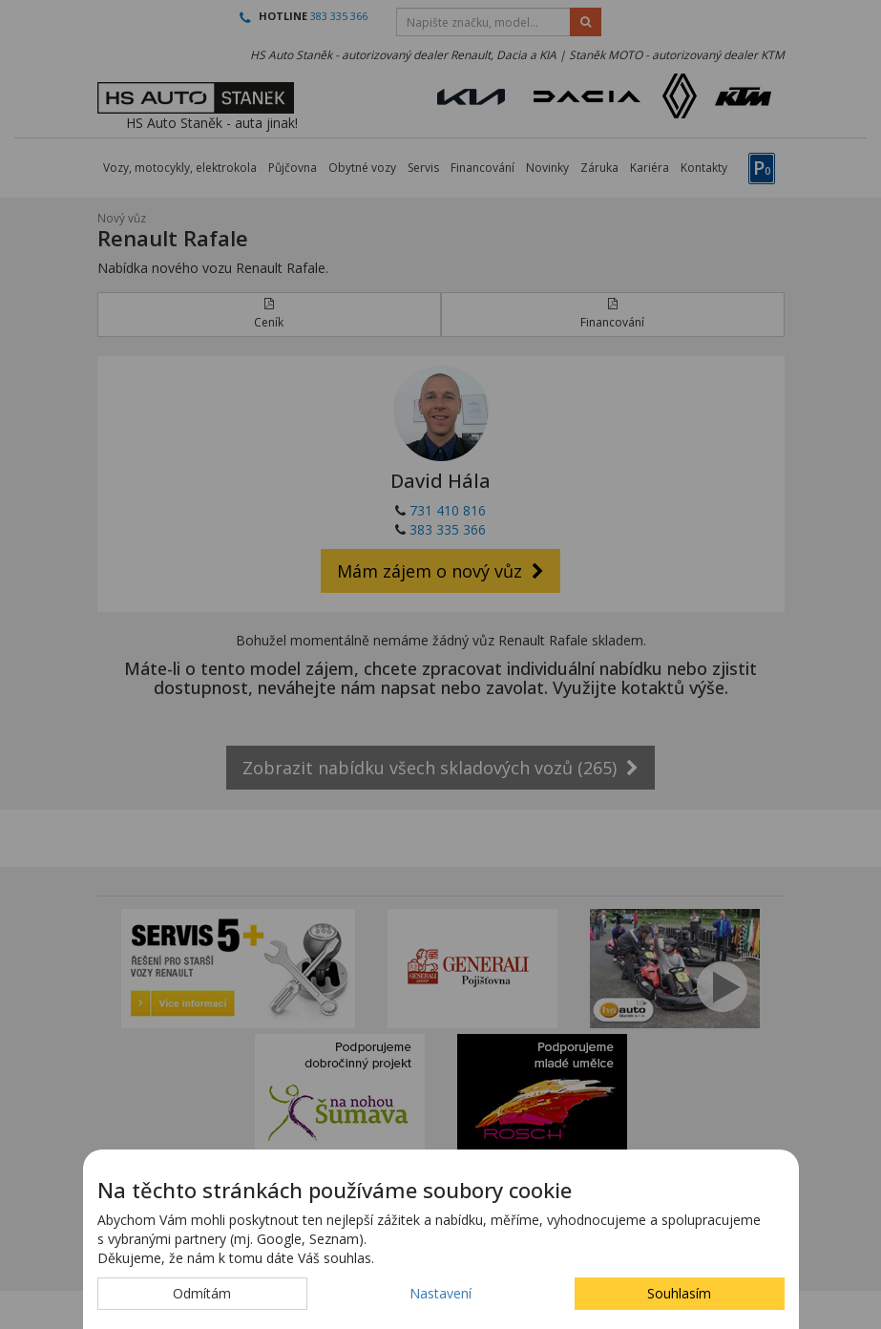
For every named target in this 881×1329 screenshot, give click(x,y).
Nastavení (440, 1293)
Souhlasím (679, 1293)
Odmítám (202, 1293)
